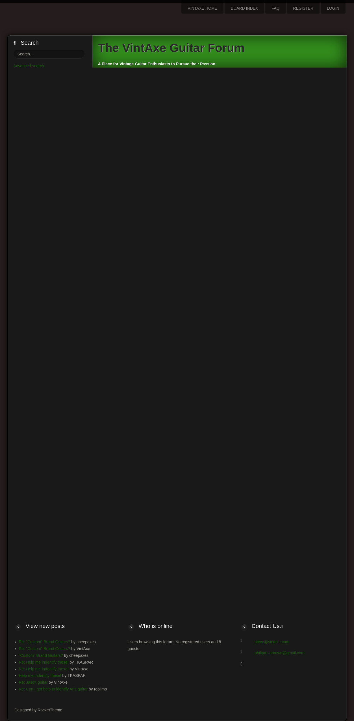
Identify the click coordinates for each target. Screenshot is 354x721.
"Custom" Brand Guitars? (41, 655)
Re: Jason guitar (33, 682)
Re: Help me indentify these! (44, 662)
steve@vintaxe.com (272, 642)
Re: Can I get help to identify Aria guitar (53, 689)
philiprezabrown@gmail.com (280, 653)
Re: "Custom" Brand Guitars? (44, 642)
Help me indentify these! (40, 675)
